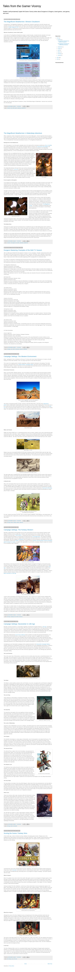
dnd (16, 242)
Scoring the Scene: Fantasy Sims (15, 833)
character (8, 242)
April (59, 50)
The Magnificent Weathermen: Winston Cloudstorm (22, 22)
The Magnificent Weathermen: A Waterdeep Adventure (23, 133)
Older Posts (50, 963)
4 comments (19, 614)
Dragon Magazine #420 (13, 27)
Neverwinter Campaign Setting (42, 644)
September (60, 46)
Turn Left (16, 169)
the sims (15, 958)
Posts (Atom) (11, 965)
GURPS (17, 540)
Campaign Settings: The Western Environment (20, 356)
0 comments (19, 520)
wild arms (21, 522)
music (13, 958)
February (60, 53)
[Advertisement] (28, 121)
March (59, 51)
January (59, 55)
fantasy (15, 522)
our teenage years (36, 536)
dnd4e (18, 242)
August (59, 48)
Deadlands (21, 539)
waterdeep (21, 242)
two (13, 870)
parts (15, 870)
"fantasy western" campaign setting (25, 364)
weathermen (26, 242)
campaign (8, 349)
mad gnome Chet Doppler (42, 146)
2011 (58, 59)
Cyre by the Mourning (47, 487)
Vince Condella (48, 145)
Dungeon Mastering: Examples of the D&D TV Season (23, 250)
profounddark (10, 106)
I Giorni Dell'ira (18, 535)
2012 (58, 57)
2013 (58, 38)
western (18, 522)
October (59, 39)
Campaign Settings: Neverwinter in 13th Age (19, 624)
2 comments (19, 824)
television (21, 349)
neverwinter (17, 349)
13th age (8, 522)
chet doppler (13, 242)
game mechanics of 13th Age (10, 573)
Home (25, 963)
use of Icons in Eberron (20, 634)
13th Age (44, 626)
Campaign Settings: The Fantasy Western (18, 530)
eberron (12, 522)
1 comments (19, 106)
